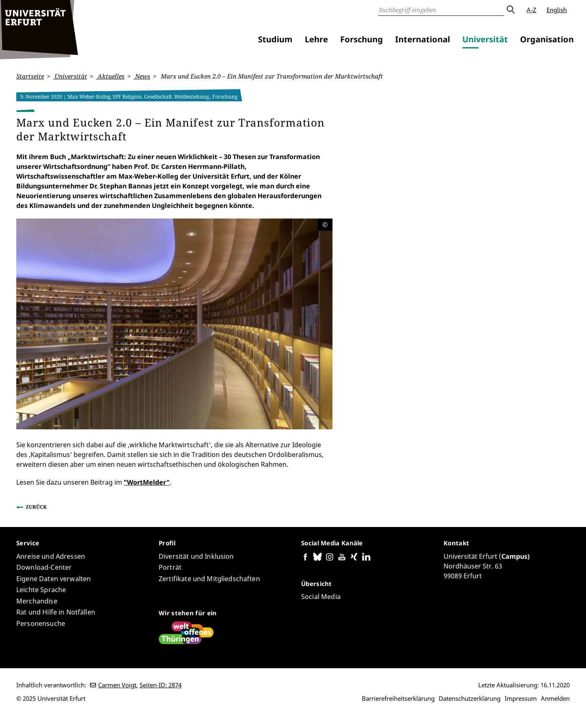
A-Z (531, 10)
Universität (485, 39)
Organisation (547, 39)
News (141, 76)
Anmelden (555, 698)
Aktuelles (110, 76)
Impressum (521, 698)
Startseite (30, 76)
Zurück (36, 506)
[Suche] (441, 10)
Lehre (316, 39)
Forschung (361, 39)
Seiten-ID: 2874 (160, 685)
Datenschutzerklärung (470, 698)
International (422, 39)
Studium (275, 39)
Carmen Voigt (117, 685)
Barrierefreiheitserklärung (398, 698)
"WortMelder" (147, 481)
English (557, 10)
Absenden (510, 10)
